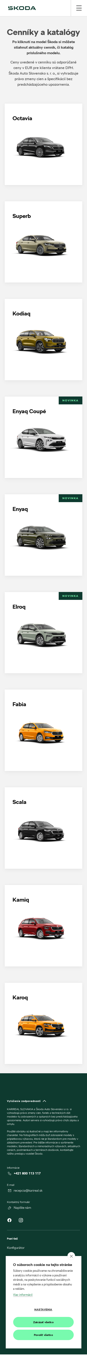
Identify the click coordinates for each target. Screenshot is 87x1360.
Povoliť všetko (43, 1335)
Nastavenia (43, 1309)
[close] (71, 1256)
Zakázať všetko (43, 1322)
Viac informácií (22, 1295)
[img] (22, 8)
